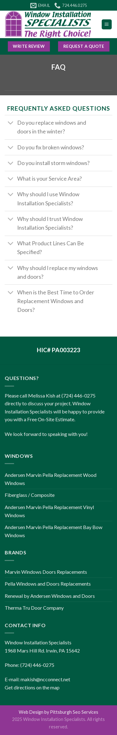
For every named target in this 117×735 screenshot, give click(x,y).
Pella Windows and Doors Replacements (48, 584)
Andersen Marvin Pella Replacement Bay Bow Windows (53, 531)
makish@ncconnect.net (45, 679)
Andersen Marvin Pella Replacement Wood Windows (50, 479)
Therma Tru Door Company (34, 608)
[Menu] (107, 24)
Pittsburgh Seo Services (74, 712)
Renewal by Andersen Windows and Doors (50, 596)
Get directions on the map (32, 687)
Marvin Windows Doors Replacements (46, 572)
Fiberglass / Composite (30, 495)
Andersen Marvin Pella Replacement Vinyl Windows (49, 511)
